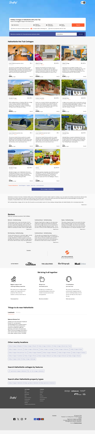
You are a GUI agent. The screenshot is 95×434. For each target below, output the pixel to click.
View (31, 80)
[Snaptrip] (13, 2)
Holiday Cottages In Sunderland (15, 359)
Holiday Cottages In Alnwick (74, 359)
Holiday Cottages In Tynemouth (15, 353)
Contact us (27, 404)
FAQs (26, 394)
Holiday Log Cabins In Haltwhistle (31, 386)
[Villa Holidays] (83, 399)
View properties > (15, 302)
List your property (43, 401)
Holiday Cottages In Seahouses (62, 353)
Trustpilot (29, 254)
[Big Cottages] (77, 399)
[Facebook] (14, 423)
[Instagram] (22, 423)
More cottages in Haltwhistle (47, 193)
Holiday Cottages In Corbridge (46, 353)
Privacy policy (27, 403)
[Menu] (83, 2)
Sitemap (26, 406)
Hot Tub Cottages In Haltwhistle (36, 374)
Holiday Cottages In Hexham (64, 356)
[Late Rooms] (74, 395)
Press (41, 398)
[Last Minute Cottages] (66, 395)
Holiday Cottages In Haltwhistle (49, 356)
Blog (25, 399)
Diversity (41, 399)
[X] (18, 423)
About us (41, 394)
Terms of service (28, 401)
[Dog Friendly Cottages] (82, 395)
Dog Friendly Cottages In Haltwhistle (17, 374)
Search (78, 25)
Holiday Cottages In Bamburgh (28, 362)
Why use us (27, 396)
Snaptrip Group (78, 426)
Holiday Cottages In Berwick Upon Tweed (62, 349)
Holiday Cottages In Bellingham (15, 349)
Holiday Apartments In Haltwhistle (47, 386)
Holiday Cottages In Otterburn (79, 356)
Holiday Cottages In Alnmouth (59, 359)
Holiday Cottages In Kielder (76, 353)
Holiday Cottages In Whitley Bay (31, 353)
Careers (41, 396)
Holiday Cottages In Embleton (44, 349)
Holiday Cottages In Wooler (30, 359)
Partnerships (42, 403)
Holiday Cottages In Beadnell (35, 356)
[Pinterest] (25, 423)
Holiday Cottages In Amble (14, 362)
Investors (41, 404)
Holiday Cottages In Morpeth (30, 349)
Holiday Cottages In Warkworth (45, 359)
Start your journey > (70, 302)
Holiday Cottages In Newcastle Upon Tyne (18, 356)
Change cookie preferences (30, 408)
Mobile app (27, 398)
